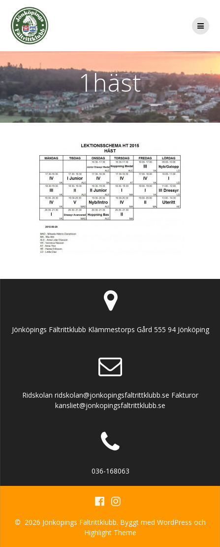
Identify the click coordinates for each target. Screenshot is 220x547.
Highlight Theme (110, 532)
